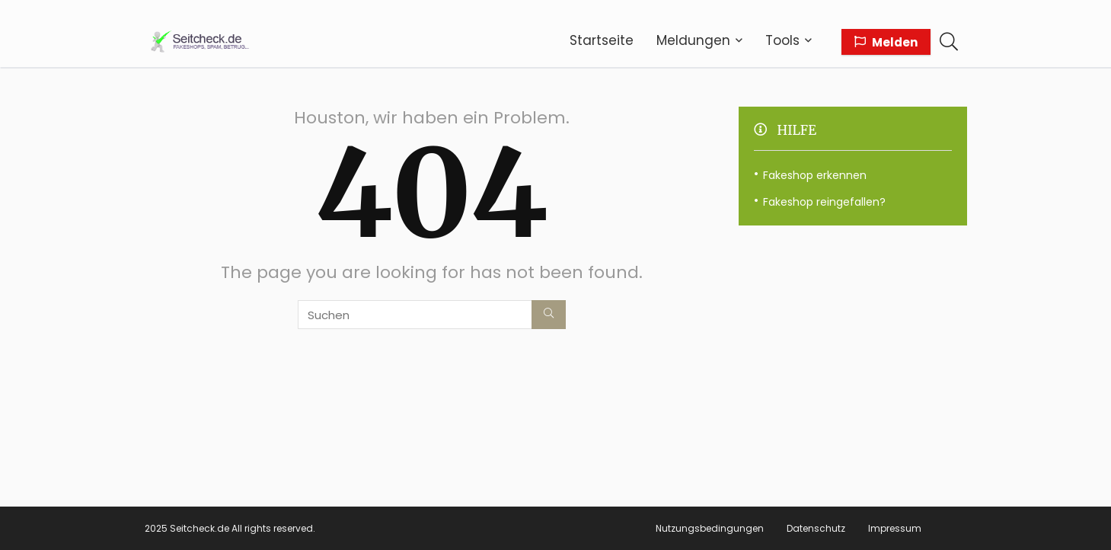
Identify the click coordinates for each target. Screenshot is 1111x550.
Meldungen (693, 40)
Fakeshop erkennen (815, 175)
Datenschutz (816, 528)
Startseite (602, 40)
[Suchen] (549, 314)
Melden (886, 42)
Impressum (894, 528)
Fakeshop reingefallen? (824, 201)
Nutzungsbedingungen (710, 528)
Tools (782, 40)
